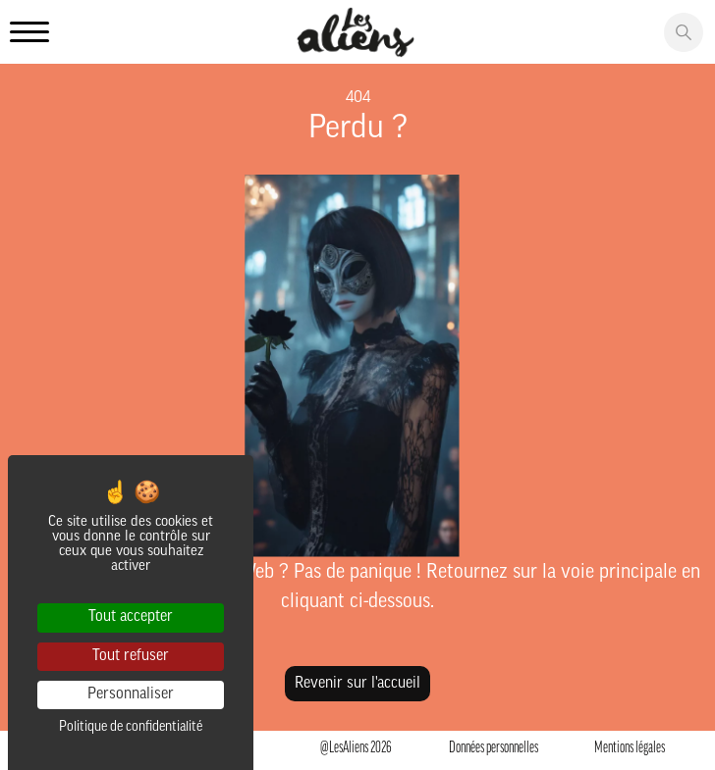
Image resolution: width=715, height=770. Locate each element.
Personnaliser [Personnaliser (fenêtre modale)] (130, 694)
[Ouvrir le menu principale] (29, 34)
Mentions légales (629, 748)
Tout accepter (130, 617)
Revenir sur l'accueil (357, 684)
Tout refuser (130, 656)
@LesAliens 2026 (356, 748)
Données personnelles (493, 748)
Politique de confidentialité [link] (130, 727)
